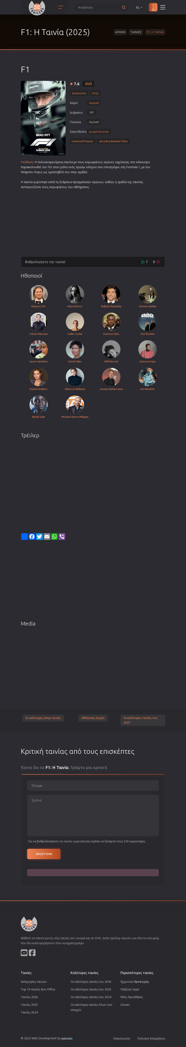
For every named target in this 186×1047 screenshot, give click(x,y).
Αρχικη (120, 32)
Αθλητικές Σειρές (93, 718)
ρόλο (64, 167)
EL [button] (139, 7)
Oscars (125, 1005)
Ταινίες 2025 (29, 1005)
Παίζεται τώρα (129, 989)
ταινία (68, 162)
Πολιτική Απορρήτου (151, 1038)
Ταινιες (136, 32)
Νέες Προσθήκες (131, 997)
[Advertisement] (93, 221)
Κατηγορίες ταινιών (34, 982)
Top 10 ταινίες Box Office (38, 989)
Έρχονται (134, 982)
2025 (88, 83)
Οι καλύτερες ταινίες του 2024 (91, 997)
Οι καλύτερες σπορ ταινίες (43, 718)
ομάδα (82, 172)
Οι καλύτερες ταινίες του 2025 (140, 720)
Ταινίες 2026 (29, 997)
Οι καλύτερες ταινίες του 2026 (91, 982)
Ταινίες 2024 (29, 1012)
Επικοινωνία (121, 1038)
